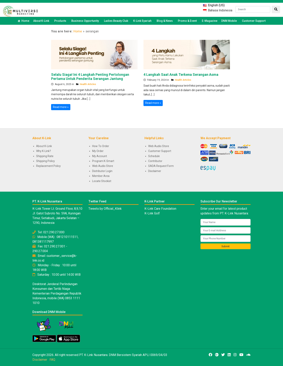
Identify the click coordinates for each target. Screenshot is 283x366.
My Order (98, 151)
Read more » (61, 107)
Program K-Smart (103, 161)
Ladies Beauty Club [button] (116, 20)
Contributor (155, 161)
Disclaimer (154, 171)
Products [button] (60, 20)
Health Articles (88, 84)
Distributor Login (102, 171)
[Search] (252, 9)
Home (25, 20)
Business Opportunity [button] (85, 20)
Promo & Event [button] (188, 20)
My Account (99, 156)
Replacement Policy (48, 165)
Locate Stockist (101, 181)
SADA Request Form (161, 165)
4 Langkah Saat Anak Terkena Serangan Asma (180, 74)
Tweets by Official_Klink (105, 208)
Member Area (100, 176)
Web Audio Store (102, 165)
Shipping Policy (45, 161)
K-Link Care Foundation (160, 208)
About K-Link (44, 146)
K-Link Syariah (143, 20)
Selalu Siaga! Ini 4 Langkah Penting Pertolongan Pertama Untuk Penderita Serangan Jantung (90, 76)
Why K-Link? (43, 151)
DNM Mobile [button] (229, 20)
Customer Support (254, 20)
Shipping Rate (44, 156)
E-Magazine (209, 20)
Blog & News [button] (165, 20)
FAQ (52, 359)
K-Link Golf (152, 213)
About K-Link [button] (41, 20)
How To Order (100, 146)
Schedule (154, 156)
